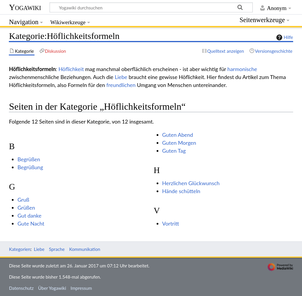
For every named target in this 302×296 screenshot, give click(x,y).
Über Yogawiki (52, 288)
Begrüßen (28, 159)
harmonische (242, 69)
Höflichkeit (71, 69)
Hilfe (284, 37)
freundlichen (121, 85)
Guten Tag (174, 150)
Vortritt (170, 223)
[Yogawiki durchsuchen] (151, 7)
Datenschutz (21, 288)
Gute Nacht (30, 223)
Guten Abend (177, 134)
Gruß (23, 199)
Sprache (57, 249)
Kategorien (19, 249)
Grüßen (26, 207)
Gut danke (29, 215)
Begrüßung (30, 167)
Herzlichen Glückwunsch (191, 183)
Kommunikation (84, 249)
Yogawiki (25, 7)
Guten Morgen (179, 142)
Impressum (81, 288)
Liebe (121, 77)
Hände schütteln (181, 191)
